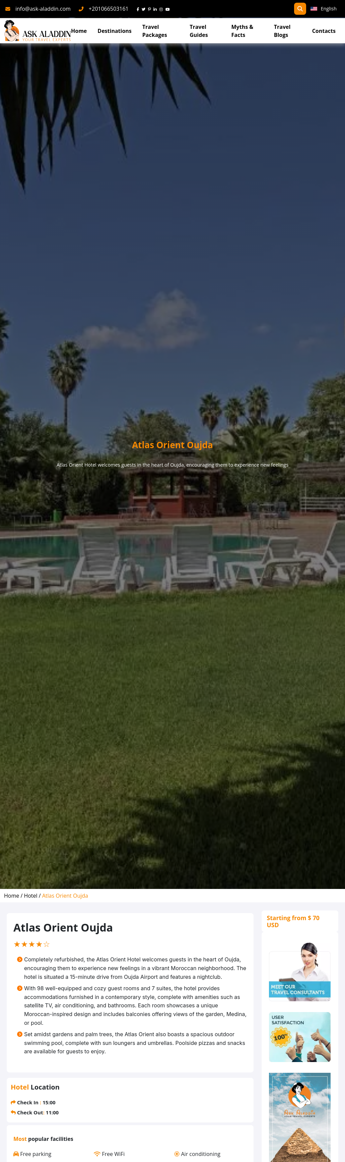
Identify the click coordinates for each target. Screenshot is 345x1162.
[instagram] (162, 8)
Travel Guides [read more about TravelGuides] (199, 31)
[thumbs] (300, 1037)
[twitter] (145, 8)
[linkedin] (156, 8)
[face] (139, 8)
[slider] (31, 944)
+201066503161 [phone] (109, 8)
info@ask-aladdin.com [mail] (43, 8)
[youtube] (168, 8)
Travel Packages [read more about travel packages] (154, 31)
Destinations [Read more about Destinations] (114, 31)
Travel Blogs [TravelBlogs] (282, 31)
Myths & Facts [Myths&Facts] (242, 31)
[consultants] (300, 972)
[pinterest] (150, 8)
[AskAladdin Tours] (37, 30)
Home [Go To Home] (79, 31)
